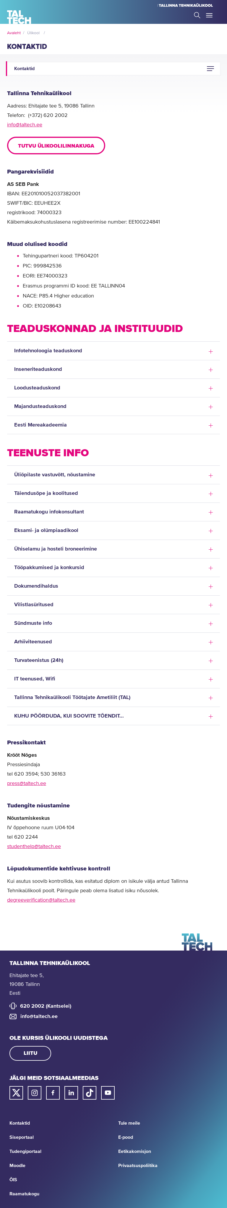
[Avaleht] (19, 17)
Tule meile (129, 1123)
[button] (210, 68)
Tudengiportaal (25, 1151)
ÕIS (13, 1179)
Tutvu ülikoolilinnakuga (56, 146)
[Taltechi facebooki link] (53, 1093)
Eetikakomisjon (134, 1151)
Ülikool (33, 33)
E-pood (125, 1137)
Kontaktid (19, 1123)
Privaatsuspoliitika (138, 1165)
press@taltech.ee (26, 783)
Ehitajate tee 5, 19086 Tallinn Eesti (26, 984)
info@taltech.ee (24, 125)
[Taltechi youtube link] (108, 1093)
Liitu (30, 1053)
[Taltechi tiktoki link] (89, 1093)
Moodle (17, 1165)
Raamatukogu (24, 1194)
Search (197, 15)
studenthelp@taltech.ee (34, 846)
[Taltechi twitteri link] (16, 1093)
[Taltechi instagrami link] (34, 1093)
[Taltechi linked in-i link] (71, 1093)
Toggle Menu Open (209, 15)
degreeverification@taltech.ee (41, 900)
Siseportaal (21, 1137)
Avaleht (14, 33)
